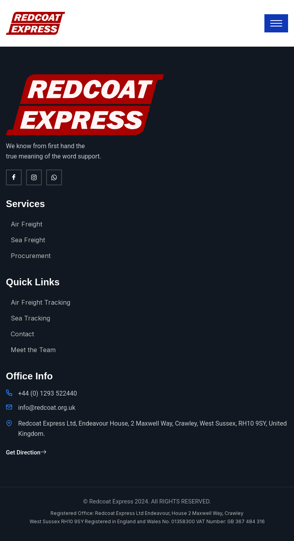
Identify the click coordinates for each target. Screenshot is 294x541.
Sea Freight (28, 240)
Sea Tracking (30, 318)
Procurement (31, 256)
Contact (22, 334)
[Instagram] (34, 177)
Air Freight (26, 224)
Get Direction (26, 452)
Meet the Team (33, 350)
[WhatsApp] (54, 177)
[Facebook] (14, 177)
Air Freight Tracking (40, 302)
